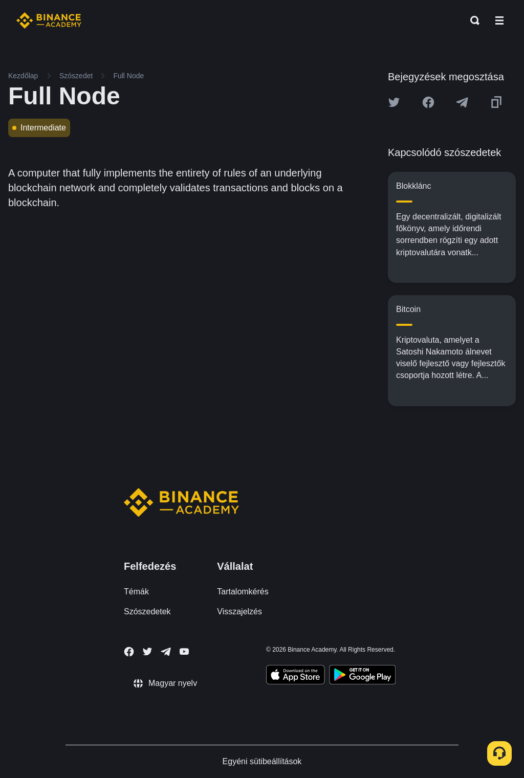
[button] (499, 20)
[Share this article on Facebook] (428, 102)
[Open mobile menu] (499, 20)
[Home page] (48, 20)
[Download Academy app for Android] (362, 676)
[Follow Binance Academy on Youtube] (184, 651)
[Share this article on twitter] (394, 102)
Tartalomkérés (242, 591)
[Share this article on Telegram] (462, 102)
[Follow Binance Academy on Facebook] (129, 652)
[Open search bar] (472, 20)
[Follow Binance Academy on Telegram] (166, 651)
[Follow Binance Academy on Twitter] (147, 652)
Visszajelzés (239, 611)
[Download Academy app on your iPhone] (295, 676)
